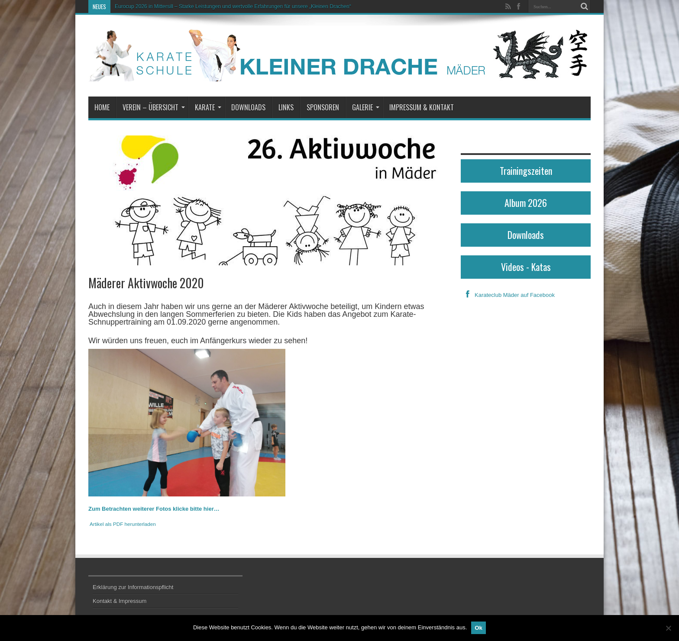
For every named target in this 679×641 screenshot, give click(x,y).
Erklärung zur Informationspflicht (133, 587)
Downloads (248, 107)
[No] (668, 628)
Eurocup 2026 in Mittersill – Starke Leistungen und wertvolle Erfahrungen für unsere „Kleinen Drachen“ (233, 6)
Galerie (365, 107)
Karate (208, 107)
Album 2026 (525, 202)
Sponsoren (323, 107)
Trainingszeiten (526, 170)
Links (286, 107)
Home (102, 107)
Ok (478, 628)
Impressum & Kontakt (421, 107)
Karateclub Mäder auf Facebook (508, 295)
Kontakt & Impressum (119, 601)
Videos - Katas (526, 267)
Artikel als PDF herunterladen (123, 524)
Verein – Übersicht (154, 107)
